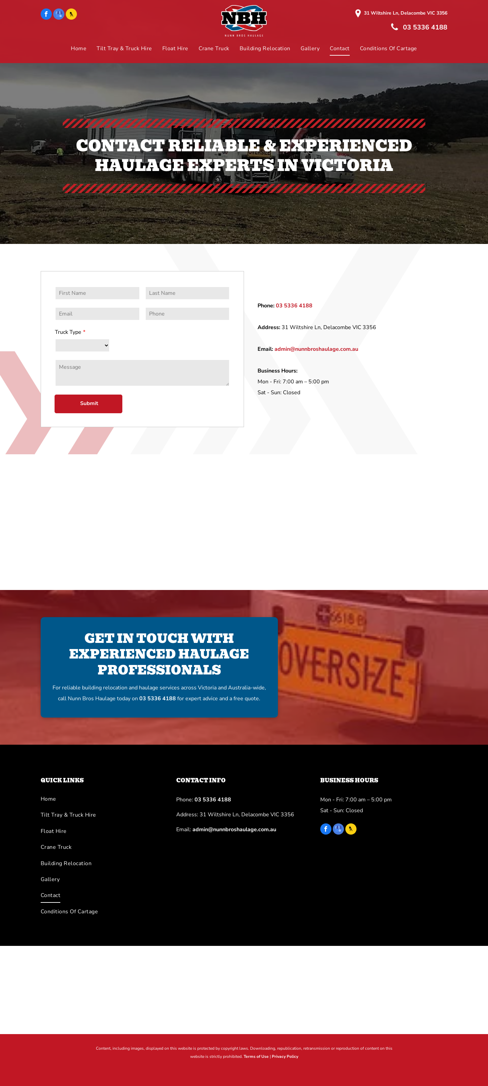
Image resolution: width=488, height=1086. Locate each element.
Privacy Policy (285, 1056)
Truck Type (68, 332)
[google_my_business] (58, 14)
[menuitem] (79, 48)
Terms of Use (256, 1056)
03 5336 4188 (213, 799)
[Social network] (71, 14)
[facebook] (46, 14)
